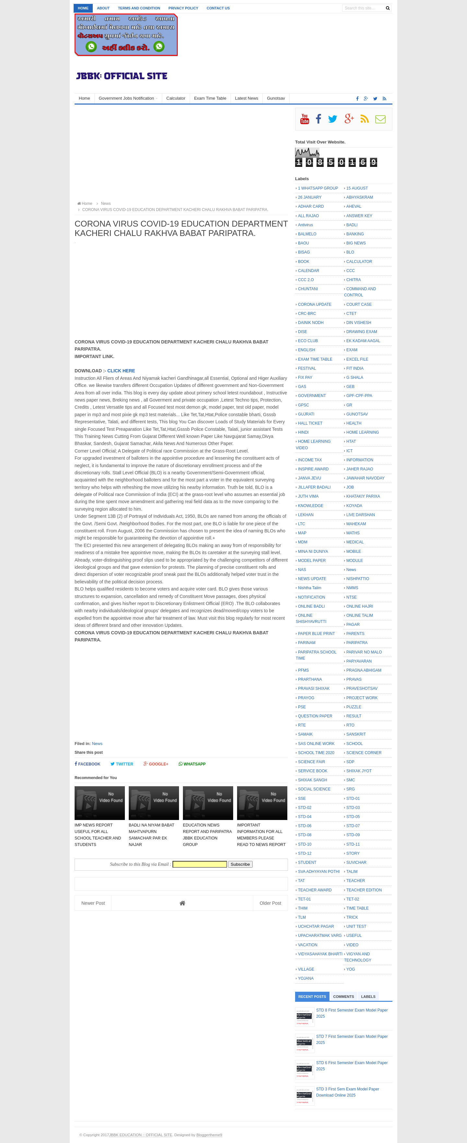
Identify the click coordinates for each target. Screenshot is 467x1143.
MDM (302, 542)
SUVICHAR (356, 862)
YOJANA (306, 978)
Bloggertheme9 (209, 1135)
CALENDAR (308, 270)
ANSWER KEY (359, 216)
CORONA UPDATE (314, 304)
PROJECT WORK (361, 698)
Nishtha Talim (309, 588)
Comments (343, 997)
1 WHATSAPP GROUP (318, 188)
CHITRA (353, 280)
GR (349, 405)
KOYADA (354, 505)
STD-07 (353, 826)
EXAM (351, 350)
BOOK (303, 261)
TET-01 (304, 899)
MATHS (353, 533)
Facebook (87, 764)
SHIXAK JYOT (359, 771)
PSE (302, 707)
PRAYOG (306, 698)
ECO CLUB (308, 341)
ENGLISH (306, 350)
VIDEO (352, 945)
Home (83, 8)
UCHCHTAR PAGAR (316, 926)
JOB (350, 487)
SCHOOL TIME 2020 (316, 753)
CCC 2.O (306, 280)
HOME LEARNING (362, 432)
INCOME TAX (310, 460)
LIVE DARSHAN (360, 515)
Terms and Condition (139, 8)
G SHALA (354, 377)
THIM (302, 908)
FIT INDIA (355, 368)
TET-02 (352, 899)
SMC (350, 780)
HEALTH (353, 423)
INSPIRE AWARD (313, 469)
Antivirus (305, 225)
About (103, 8)
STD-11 (353, 844)
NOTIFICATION (311, 597)
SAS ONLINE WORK (316, 743)
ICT (349, 451)
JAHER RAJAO (359, 469)
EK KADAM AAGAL (363, 341)
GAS (302, 386)
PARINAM (307, 642)
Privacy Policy (183, 8)
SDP (350, 762)
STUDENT (307, 862)
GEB (350, 386)
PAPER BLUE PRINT (316, 633)
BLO (350, 252)
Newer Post (93, 903)
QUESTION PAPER (315, 716)
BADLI (352, 225)
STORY (353, 853)
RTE (302, 725)
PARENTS (355, 633)
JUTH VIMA (308, 496)
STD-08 (304, 835)
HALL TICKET (310, 423)
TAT (301, 880)
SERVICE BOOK (312, 771)
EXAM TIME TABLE (315, 359)
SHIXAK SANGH (312, 780)
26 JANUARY (309, 197)
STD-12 (304, 853)
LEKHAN (306, 515)
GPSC (303, 405)
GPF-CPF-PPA (359, 395)
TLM (302, 917)
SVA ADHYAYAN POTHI (319, 871)
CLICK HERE (121, 370)
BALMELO (307, 234)
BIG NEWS (356, 243)
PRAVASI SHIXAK (314, 688)
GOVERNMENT (312, 395)
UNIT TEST (356, 926)
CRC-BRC (307, 313)
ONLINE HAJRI (359, 606)
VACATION (307, 945)
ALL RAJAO (308, 216)
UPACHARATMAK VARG (320, 935)
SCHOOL (354, 743)
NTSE (351, 597)
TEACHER (355, 880)
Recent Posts (312, 997)
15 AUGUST (357, 188)
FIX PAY (305, 377)
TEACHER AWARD (315, 890)
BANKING (355, 234)
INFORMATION (359, 460)
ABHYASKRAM (359, 197)
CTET (351, 313)
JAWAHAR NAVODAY (365, 478)
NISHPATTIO (357, 579)
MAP (302, 533)
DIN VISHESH (358, 322)
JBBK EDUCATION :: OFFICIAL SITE (140, 1135)
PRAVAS (354, 679)
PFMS (303, 670)
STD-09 (353, 835)
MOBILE (353, 551)
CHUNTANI (308, 289)
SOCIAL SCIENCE (314, 789)
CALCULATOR (359, 261)
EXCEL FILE (357, 359)
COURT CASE (359, 304)
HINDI (303, 432)
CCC (350, 270)
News (97, 743)
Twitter (122, 764)
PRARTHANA (310, 679)
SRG (350, 789)
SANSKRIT (356, 734)
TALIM (351, 871)
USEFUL (354, 935)
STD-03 (353, 807)
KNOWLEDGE (310, 505)
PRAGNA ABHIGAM (363, 670)
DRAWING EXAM (361, 331)
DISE (302, 331)
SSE (302, 798)
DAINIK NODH (311, 322)
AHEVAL (353, 206)
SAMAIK (305, 734)
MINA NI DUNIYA (313, 551)
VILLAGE (306, 969)
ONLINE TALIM (359, 615)
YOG (350, 969)
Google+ (156, 764)
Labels (368, 997)
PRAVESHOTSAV (361, 688)
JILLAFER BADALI (314, 487)
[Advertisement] (181, 153)
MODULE (354, 560)
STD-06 (304, 826)
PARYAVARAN (359, 661)
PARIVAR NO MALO (364, 652)
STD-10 (304, 844)
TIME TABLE (357, 908)
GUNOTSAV (357, 414)
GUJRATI (306, 414)
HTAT (351, 441)
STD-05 (353, 816)
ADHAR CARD (311, 206)
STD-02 (304, 807)
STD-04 (304, 816)
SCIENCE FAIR (311, 762)
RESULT (353, 716)
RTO (350, 725)
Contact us (218, 8)
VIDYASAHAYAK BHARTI (320, 954)
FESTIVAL (307, 368)
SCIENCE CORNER (364, 753)
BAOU (303, 243)
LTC (301, 524)
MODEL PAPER (312, 560)
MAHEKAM (356, 524)
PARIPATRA (356, 642)
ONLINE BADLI (311, 606)
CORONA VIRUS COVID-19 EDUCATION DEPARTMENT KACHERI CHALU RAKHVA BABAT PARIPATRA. (172, 209)
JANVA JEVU (309, 478)
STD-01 (353, 798)
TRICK (352, 917)
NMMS (352, 588)
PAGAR (353, 624)
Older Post (270, 903)
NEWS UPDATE (312, 579)
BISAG (304, 252)
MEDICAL (355, 542)
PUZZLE (353, 707)
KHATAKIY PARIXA (363, 496)
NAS (302, 569)
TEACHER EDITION (364, 890)
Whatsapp (192, 764)
